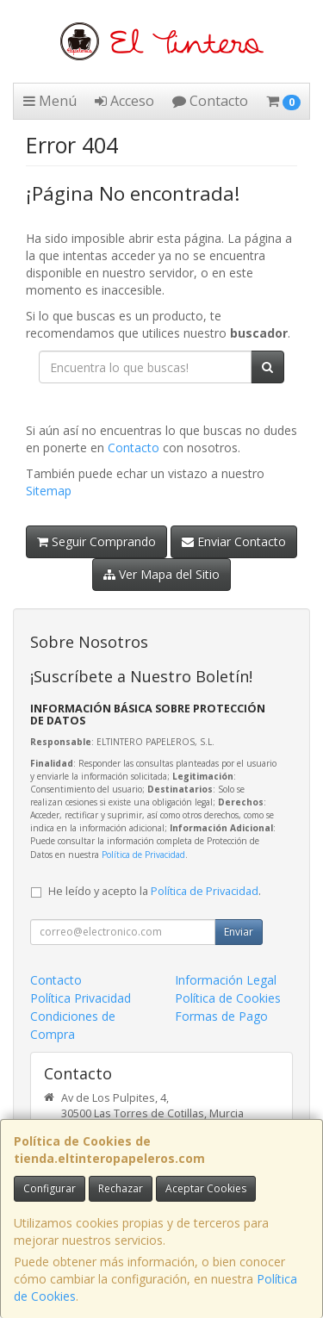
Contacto (210, 100)
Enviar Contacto (234, 541)
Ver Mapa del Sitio (161, 574)
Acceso (124, 100)
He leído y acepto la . (154, 891)
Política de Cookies (228, 998)
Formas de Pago (221, 1016)
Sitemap (48, 490)
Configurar (49, 1188)
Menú (50, 100)
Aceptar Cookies (205, 1188)
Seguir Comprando (96, 541)
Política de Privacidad (143, 855)
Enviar (238, 931)
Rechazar (120, 1188)
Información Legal (225, 980)
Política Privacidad (80, 998)
